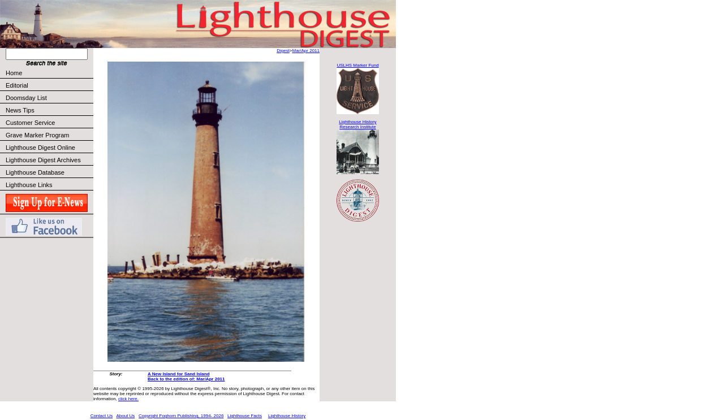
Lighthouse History (286, 415)
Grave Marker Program (37, 135)
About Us (125, 415)
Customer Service (49, 122)
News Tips (20, 110)
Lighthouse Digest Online (40, 147)
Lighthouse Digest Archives (43, 160)
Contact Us (101, 415)
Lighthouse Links (29, 184)
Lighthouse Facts (244, 415)
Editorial (49, 85)
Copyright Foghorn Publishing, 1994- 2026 (181, 415)
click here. (128, 398)
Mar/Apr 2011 (306, 50)
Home (14, 73)
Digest (283, 50)
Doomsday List (26, 97)
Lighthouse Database (35, 172)
